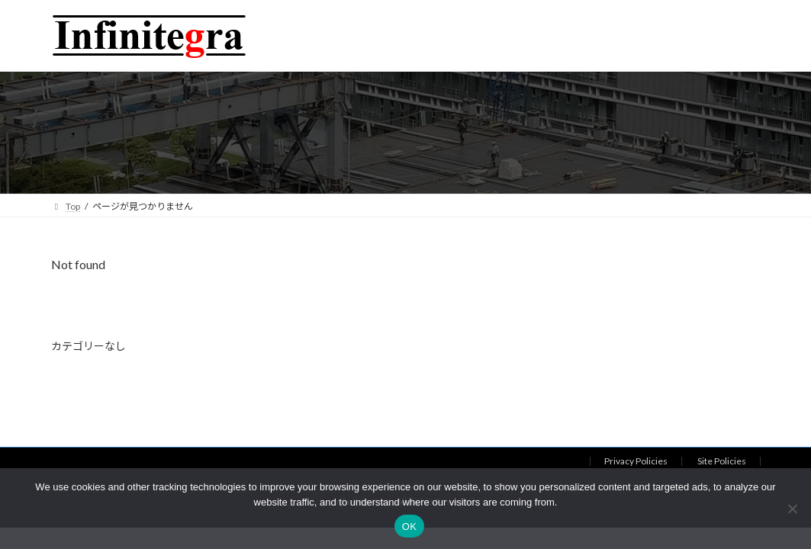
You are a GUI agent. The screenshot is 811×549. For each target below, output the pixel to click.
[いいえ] (792, 508)
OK (409, 526)
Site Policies (721, 461)
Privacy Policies (636, 461)
